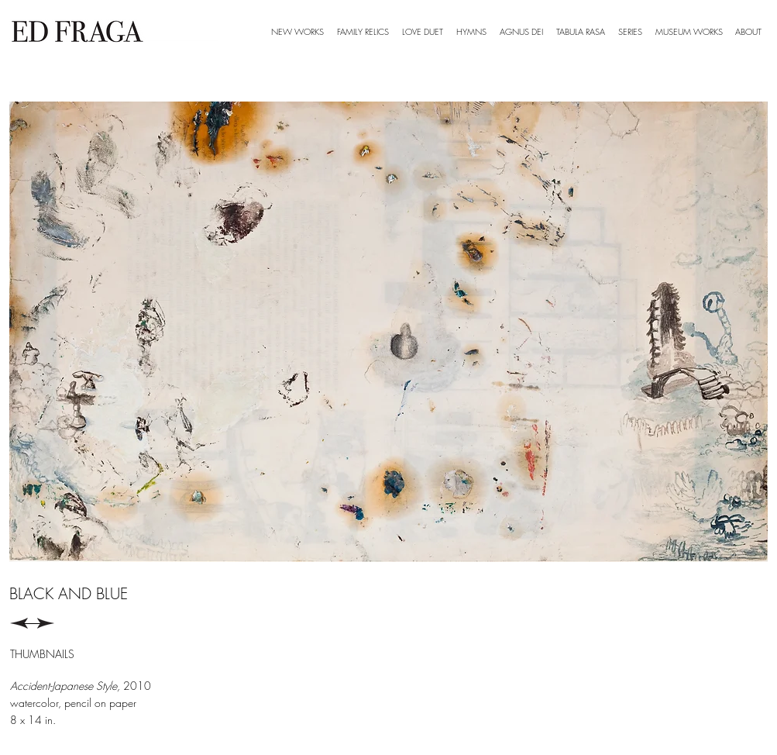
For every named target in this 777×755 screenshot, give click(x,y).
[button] (630, 32)
